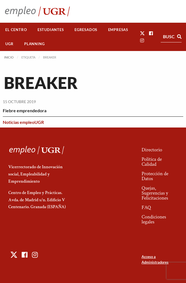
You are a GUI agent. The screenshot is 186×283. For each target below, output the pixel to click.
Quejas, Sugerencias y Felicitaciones (155, 193)
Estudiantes (51, 29)
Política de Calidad (152, 161)
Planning (34, 44)
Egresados (86, 29)
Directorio (152, 150)
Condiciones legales (154, 219)
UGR (9, 44)
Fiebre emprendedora (24, 110)
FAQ (146, 207)
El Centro (16, 29)
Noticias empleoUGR (23, 122)
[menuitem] (16, 30)
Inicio (9, 57)
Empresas (118, 29)
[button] (142, 33)
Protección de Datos (155, 176)
